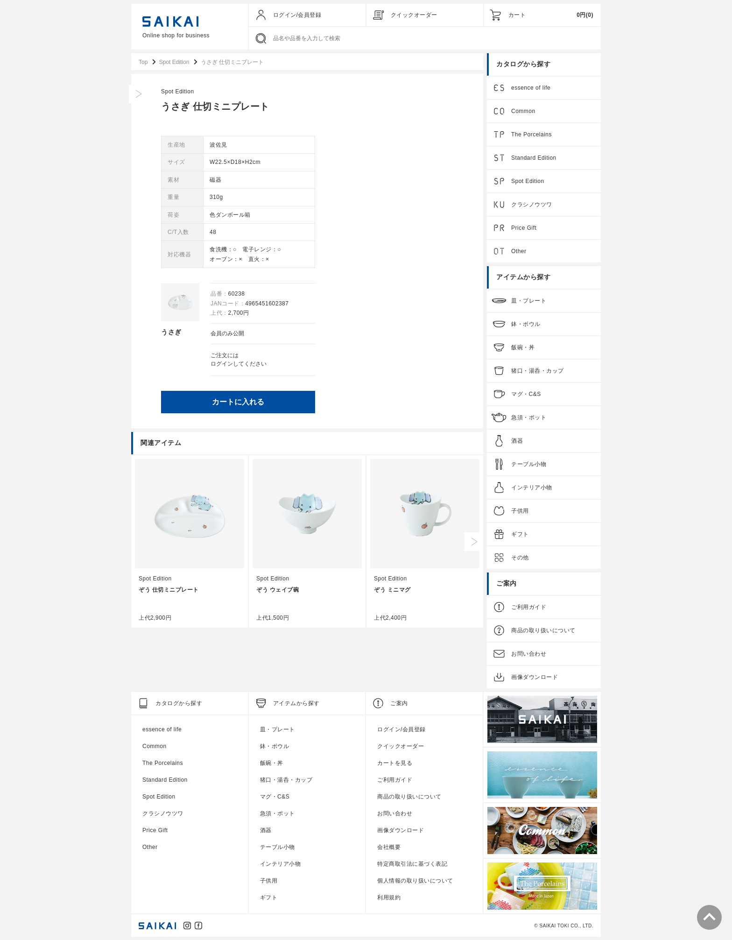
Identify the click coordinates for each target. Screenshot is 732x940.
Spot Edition (330, 91)
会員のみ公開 (380, 333)
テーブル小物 (528, 464)
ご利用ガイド (528, 607)
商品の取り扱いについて (543, 630)
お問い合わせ (528, 653)
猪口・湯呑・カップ (537, 371)
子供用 (520, 511)
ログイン (375, 363)
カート (517, 15)
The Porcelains (531, 134)
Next (474, 540)
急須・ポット (528, 417)
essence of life (530, 88)
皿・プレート (528, 300)
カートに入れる (391, 401)
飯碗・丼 (523, 347)
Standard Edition (533, 158)
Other (519, 251)
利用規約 (389, 897)
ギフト (520, 534)
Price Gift (523, 228)
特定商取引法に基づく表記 (412, 864)
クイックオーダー (414, 15)
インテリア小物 (531, 487)
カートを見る (394, 763)
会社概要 (389, 847)
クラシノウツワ (531, 204)
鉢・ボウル (526, 324)
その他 (520, 557)
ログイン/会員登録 (297, 15)
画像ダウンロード (534, 677)
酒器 (517, 441)
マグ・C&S (526, 394)
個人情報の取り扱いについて (415, 880)
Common (523, 111)
